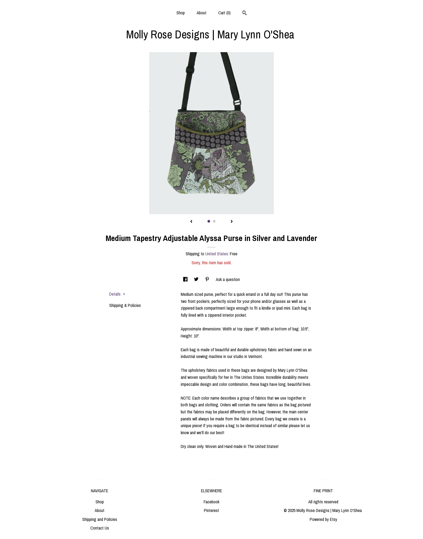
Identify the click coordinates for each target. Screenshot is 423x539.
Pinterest (211, 510)
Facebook (211, 502)
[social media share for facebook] (186, 279)
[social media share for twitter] (197, 279)
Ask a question (228, 279)
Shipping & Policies (125, 305)
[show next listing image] (231, 222)
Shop (180, 13)
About (201, 13)
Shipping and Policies (99, 519)
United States (216, 254)
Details (117, 294)
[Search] (245, 13)
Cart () (224, 13)
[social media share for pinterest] (207, 279)
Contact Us (99, 528)
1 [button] (208, 221)
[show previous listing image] (191, 222)
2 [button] (214, 221)
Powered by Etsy (323, 519)
